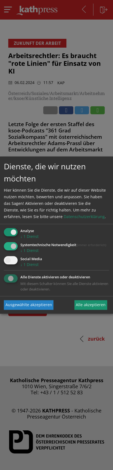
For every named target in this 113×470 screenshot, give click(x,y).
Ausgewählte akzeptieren (29, 305)
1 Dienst (29, 236)
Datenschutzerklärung (84, 216)
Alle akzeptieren (91, 305)
